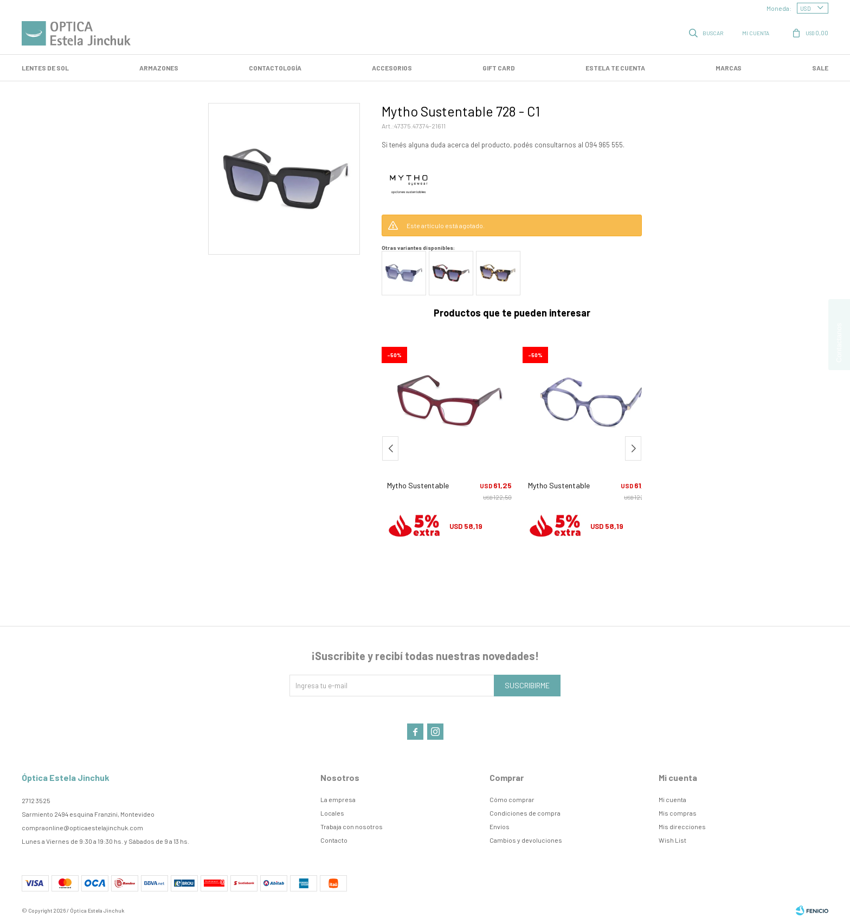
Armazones (158, 68)
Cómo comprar (512, 799)
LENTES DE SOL (45, 68)
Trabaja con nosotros (351, 826)
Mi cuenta (672, 799)
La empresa (338, 799)
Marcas (729, 68)
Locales (332, 813)
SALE (820, 68)
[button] (633, 448)
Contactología (275, 68)
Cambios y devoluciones (526, 840)
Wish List (672, 840)
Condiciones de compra (525, 813)
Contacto (333, 840)
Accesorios (392, 68)
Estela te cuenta (615, 68)
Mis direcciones (682, 826)
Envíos (500, 826)
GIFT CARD (498, 68)
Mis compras (678, 813)
